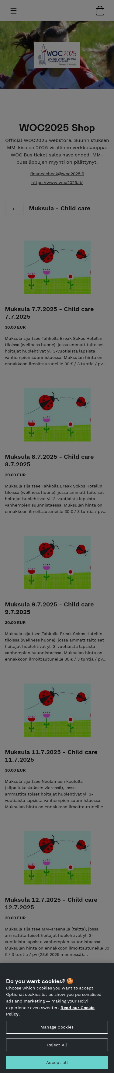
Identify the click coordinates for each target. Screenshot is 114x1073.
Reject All (57, 1051)
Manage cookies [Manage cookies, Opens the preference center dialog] (57, 1033)
